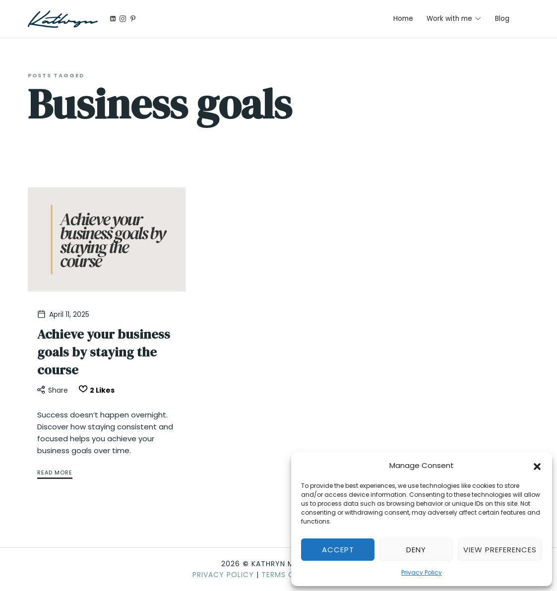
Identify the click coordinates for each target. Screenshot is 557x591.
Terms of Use (287, 575)
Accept (338, 549)
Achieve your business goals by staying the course (103, 352)
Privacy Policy (421, 572)
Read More (54, 472)
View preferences (500, 549)
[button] (537, 466)
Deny (416, 549)
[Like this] (95, 390)
